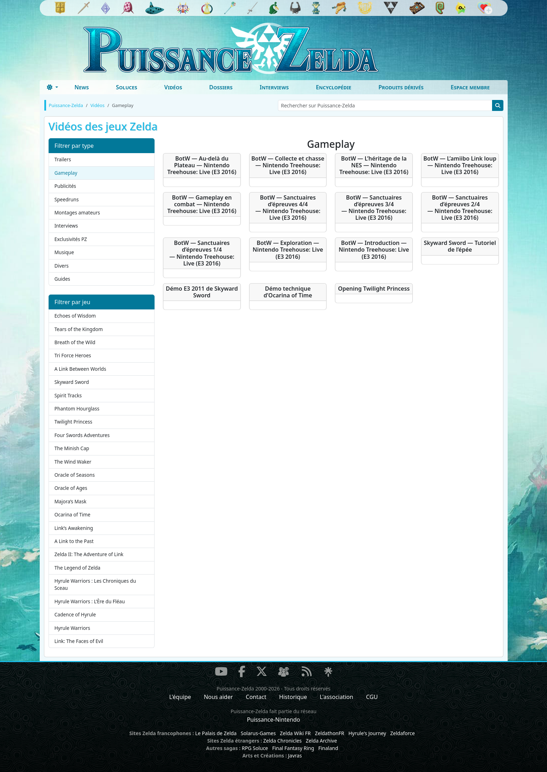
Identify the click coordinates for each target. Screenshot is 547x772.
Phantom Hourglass (77, 408)
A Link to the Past (74, 541)
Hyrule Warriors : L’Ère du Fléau (90, 601)
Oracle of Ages (71, 488)
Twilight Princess (74, 421)
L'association (336, 697)
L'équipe (180, 697)
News (81, 87)
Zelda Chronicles (282, 740)
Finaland (328, 748)
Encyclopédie (333, 87)
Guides (62, 278)
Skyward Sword (72, 382)
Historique (293, 697)
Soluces (126, 87)
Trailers (63, 159)
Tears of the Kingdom (79, 329)
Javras (295, 755)
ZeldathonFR (329, 733)
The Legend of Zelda (78, 567)
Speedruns (67, 199)
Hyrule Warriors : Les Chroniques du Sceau (95, 584)
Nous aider (218, 697)
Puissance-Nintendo (273, 719)
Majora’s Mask (70, 501)
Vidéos (173, 87)
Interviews (274, 87)
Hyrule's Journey (367, 733)
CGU (372, 697)
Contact (256, 697)
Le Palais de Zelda (216, 733)
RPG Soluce (255, 748)
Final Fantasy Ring (293, 748)
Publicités (65, 186)
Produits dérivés (400, 87)
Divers (62, 265)
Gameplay (66, 172)
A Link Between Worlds (80, 368)
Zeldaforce (402, 733)
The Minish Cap (72, 448)
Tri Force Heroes (73, 355)
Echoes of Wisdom (75, 315)
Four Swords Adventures (82, 435)
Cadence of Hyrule (75, 614)
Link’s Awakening (74, 528)
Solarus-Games (258, 733)
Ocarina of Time (72, 514)
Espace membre (470, 87)
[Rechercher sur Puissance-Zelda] (385, 105)
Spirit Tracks (68, 395)
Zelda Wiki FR (295, 733)
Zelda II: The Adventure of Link (89, 554)
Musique (64, 252)
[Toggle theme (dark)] (52, 87)
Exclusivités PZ (71, 239)
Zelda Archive (321, 740)
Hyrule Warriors (72, 628)
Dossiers (221, 87)
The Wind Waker (73, 461)
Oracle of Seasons (75, 474)
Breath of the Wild (75, 342)
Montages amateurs (77, 212)
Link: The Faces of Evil (79, 641)
